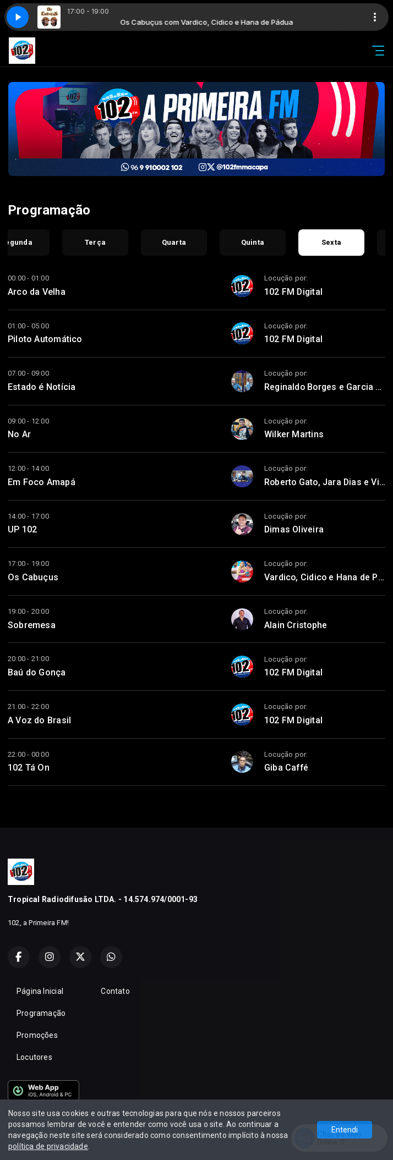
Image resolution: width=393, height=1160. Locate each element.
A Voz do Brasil (39, 720)
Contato (115, 991)
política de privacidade (48, 1146)
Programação (41, 1013)
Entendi (344, 1129)
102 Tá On (29, 767)
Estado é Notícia (41, 387)
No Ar (19, 434)
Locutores (34, 1057)
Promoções (37, 1035)
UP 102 (22, 529)
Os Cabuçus (33, 577)
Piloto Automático (45, 339)
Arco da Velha (37, 292)
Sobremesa (32, 625)
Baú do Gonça (37, 672)
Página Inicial (40, 991)
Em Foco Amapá (41, 482)
